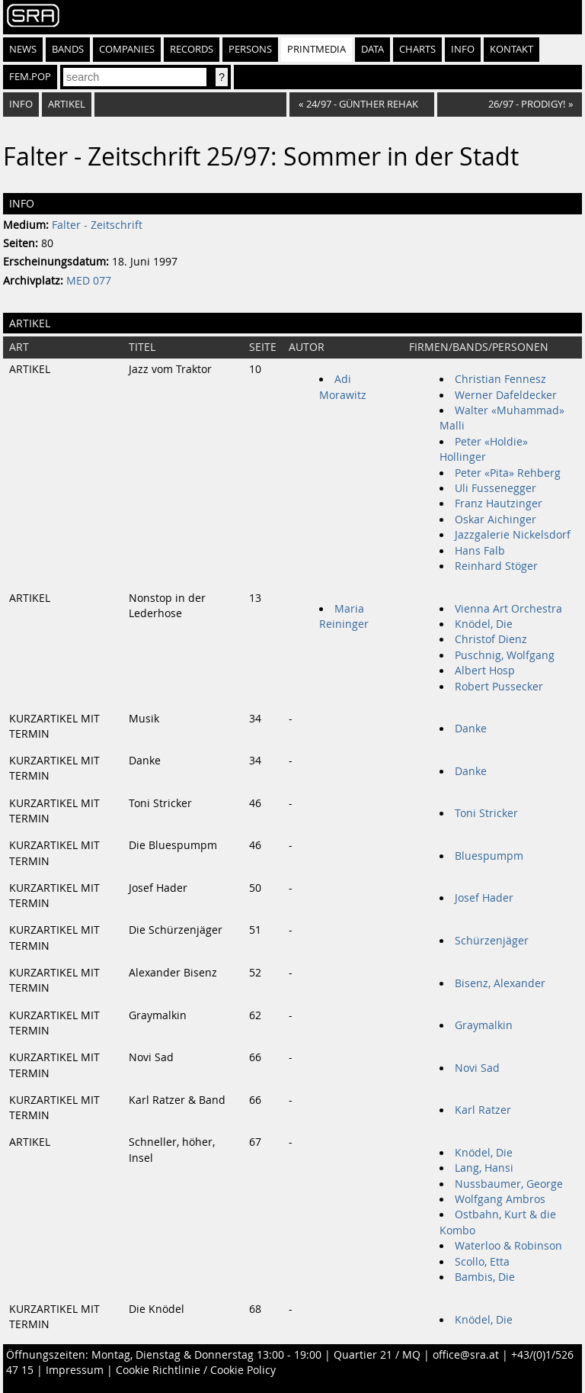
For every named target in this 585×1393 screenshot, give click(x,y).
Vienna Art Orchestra (508, 609)
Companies (127, 49)
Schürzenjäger (492, 940)
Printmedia (316, 49)
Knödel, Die (484, 624)
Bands (68, 49)
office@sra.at (466, 1355)
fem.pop (30, 76)
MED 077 (88, 281)
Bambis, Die (485, 1277)
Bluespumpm (489, 856)
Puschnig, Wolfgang (505, 655)
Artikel (66, 104)
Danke (471, 728)
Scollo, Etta (482, 1262)
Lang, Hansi (484, 1168)
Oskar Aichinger (495, 519)
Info (463, 49)
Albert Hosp (485, 670)
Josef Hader (484, 898)
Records (191, 49)
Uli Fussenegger (495, 488)
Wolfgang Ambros (500, 1199)
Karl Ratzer (483, 1110)
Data (372, 49)
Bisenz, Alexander (500, 983)
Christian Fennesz (500, 379)
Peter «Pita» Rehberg (508, 473)
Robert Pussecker (499, 686)
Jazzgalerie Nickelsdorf (513, 535)
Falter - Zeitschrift (97, 225)
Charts (417, 49)
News (23, 49)
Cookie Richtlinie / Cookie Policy (196, 1370)
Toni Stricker (486, 813)
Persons (250, 49)
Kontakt (511, 49)
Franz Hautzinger (498, 503)
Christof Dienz (491, 639)
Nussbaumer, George (509, 1184)
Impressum (75, 1370)
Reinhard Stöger (496, 566)
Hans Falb (480, 551)
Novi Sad (477, 1068)
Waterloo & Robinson (508, 1246)
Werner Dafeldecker (506, 395)
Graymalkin (484, 1025)
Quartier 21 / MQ (377, 1355)
